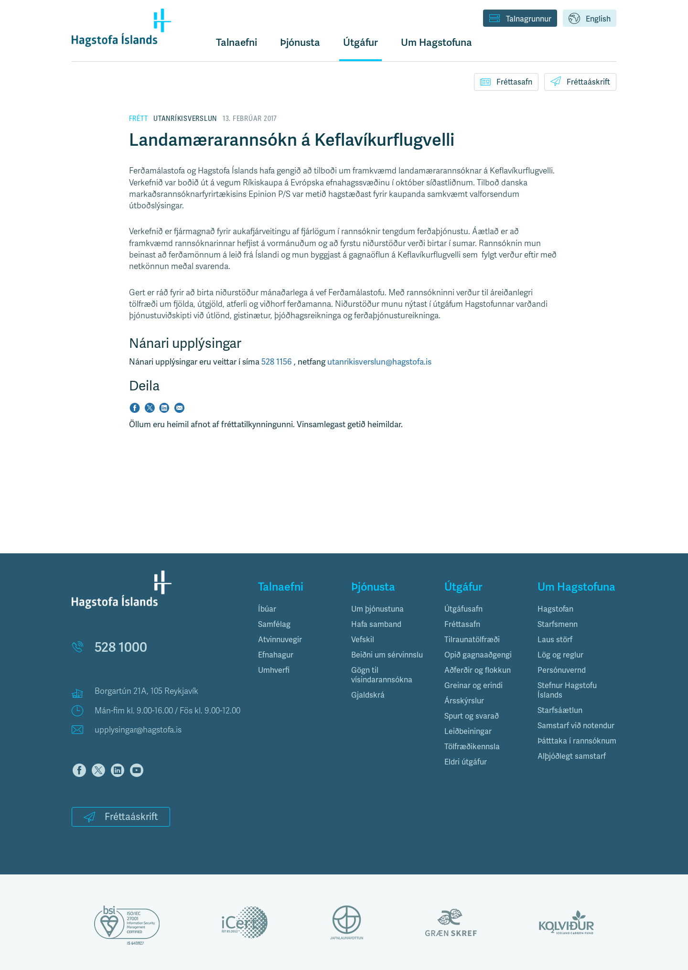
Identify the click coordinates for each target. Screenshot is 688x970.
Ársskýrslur (464, 701)
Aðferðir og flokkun (477, 670)
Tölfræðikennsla (472, 747)
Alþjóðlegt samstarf (572, 756)
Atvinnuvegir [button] (280, 640)
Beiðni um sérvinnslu (387, 655)
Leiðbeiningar (468, 731)
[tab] (297, 609)
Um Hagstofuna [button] (436, 42)
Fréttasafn (506, 81)
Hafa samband (376, 624)
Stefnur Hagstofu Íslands (567, 690)
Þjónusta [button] (300, 42)
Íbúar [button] (267, 609)
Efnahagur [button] (275, 655)
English (590, 19)
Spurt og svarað (471, 716)
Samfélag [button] (274, 624)
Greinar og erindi (473, 685)
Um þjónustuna (377, 609)
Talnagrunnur (520, 19)
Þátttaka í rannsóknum (577, 741)
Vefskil (362, 640)
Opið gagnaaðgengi (478, 655)
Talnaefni (236, 42)
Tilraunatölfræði (472, 640)
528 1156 (277, 361)
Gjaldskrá (368, 695)
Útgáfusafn (463, 609)
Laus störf (555, 640)
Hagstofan (555, 609)
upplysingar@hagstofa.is (138, 730)
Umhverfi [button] (274, 670)
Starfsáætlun (560, 710)
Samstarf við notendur (576, 726)
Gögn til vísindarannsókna (381, 675)
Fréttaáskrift (580, 81)
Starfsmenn (558, 624)
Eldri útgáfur (465, 762)
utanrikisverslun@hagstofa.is (379, 361)
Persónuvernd (562, 670)
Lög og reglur (560, 655)
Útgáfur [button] (360, 42)
